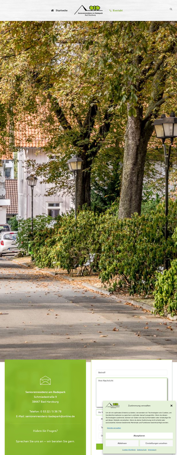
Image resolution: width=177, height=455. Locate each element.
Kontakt (118, 10)
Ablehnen (122, 443)
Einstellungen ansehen (156, 443)
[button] (171, 405)
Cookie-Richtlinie (129, 450)
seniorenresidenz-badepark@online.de (37, 416)
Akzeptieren (139, 435)
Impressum (152, 450)
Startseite (61, 10)
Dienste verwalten (114, 428)
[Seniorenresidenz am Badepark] (88, 10)
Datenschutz (142, 450)
